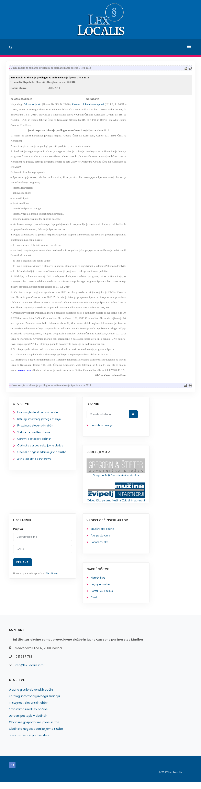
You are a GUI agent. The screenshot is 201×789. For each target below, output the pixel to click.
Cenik (94, 605)
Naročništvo (98, 585)
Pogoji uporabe (100, 591)
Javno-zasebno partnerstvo (34, 461)
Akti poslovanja (101, 542)
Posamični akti (100, 549)
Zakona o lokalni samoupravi (88, 105)
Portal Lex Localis (102, 598)
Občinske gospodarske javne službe (40, 447)
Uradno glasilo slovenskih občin (37, 413)
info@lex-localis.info (29, 672)
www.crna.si (25, 370)
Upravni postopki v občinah (34, 440)
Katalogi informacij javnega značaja (40, 420)
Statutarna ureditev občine (34, 434)
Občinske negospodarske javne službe (42, 454)
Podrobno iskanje (102, 426)
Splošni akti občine (103, 535)
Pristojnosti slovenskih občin (35, 427)
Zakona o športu (32, 105)
